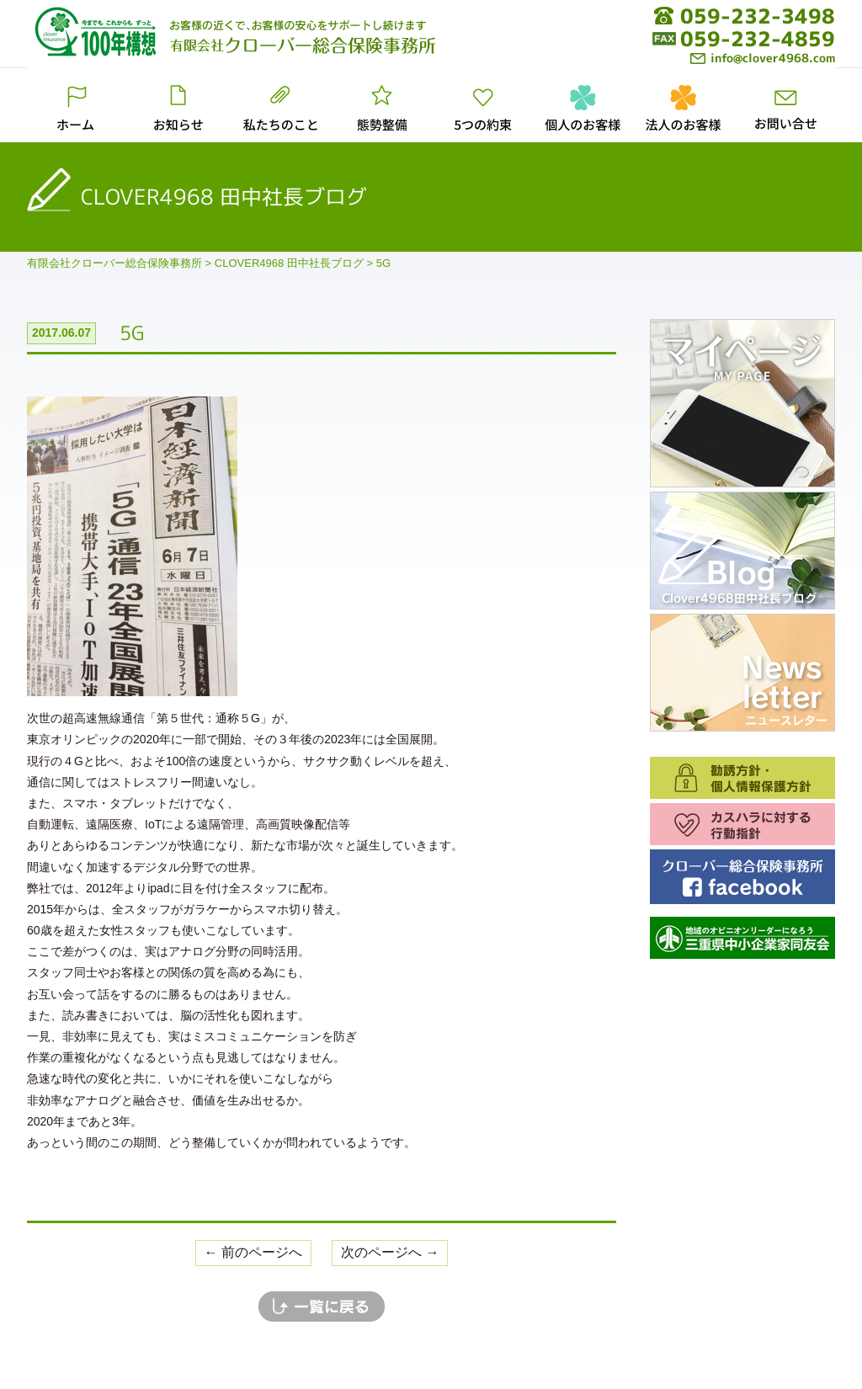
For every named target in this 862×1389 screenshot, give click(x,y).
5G (132, 332)
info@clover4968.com (762, 58)
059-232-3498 (757, 16)
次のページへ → (390, 1252)
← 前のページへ (253, 1252)
